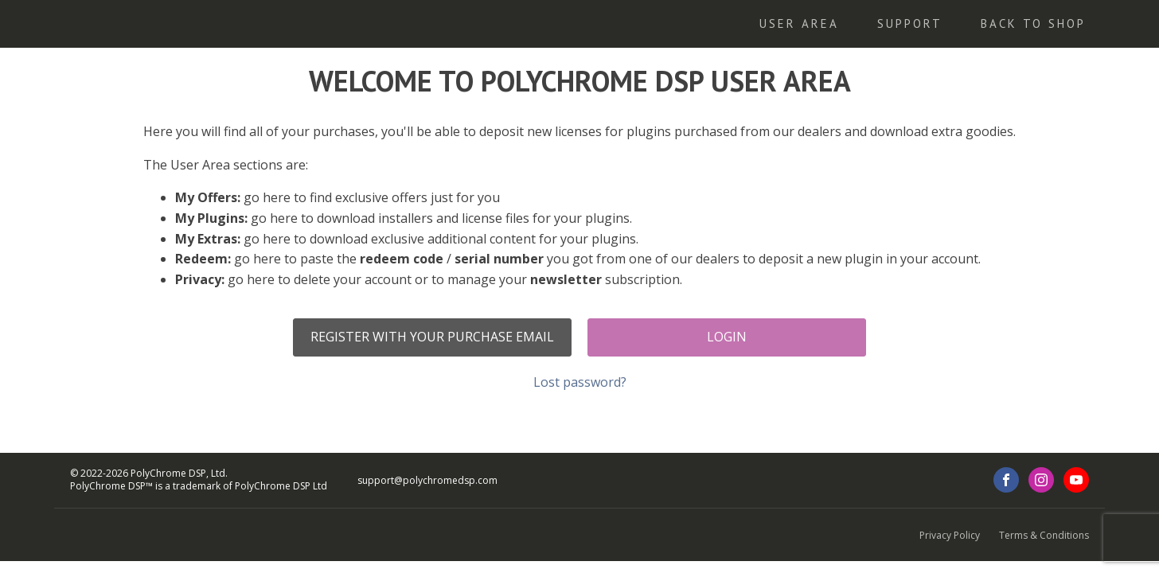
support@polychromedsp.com (427, 480)
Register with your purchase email (432, 336)
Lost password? (579, 382)
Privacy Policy (949, 535)
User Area (799, 23)
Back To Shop (1033, 23)
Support (909, 23)
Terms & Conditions (1044, 535)
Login (727, 336)
